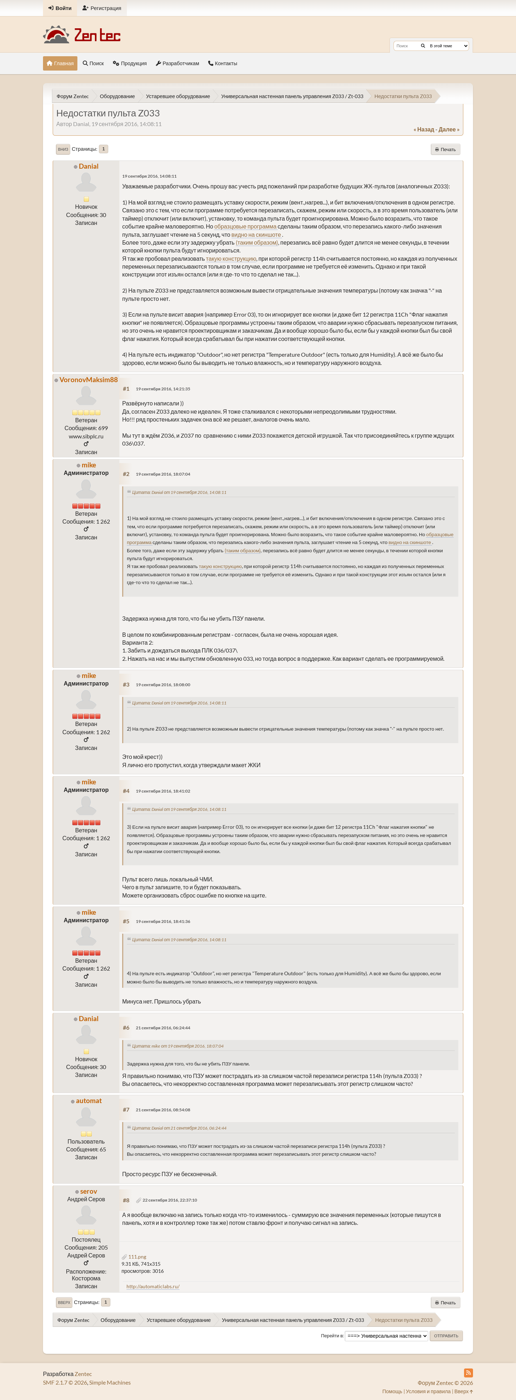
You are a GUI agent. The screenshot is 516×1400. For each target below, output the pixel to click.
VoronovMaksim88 (88, 379)
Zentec (83, 1373)
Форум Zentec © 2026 (445, 1382)
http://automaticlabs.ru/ (153, 1286)
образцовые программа (246, 226)
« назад (424, 129)
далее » (449, 129)
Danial (89, 166)
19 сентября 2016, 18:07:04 (163, 474)
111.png (133, 1257)
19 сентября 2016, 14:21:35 (163, 388)
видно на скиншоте (256, 234)
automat (89, 1100)
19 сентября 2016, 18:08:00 (163, 684)
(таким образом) (257, 242)
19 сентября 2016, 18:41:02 (163, 791)
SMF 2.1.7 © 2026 (65, 1382)
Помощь (392, 1391)
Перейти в (332, 1335)
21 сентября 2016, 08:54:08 (163, 1109)
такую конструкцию (231, 258)
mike (89, 465)
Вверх (64, 1302)
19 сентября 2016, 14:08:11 (149, 176)
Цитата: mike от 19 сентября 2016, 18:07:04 (178, 1046)
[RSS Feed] (468, 1372)
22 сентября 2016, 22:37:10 (170, 1200)
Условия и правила (428, 1391)
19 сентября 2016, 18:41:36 (163, 921)
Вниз (63, 149)
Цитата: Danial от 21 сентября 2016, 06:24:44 (179, 1128)
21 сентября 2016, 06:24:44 (163, 1027)
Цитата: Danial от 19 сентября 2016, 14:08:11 (179, 492)
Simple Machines (110, 1382)
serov (88, 1191)
